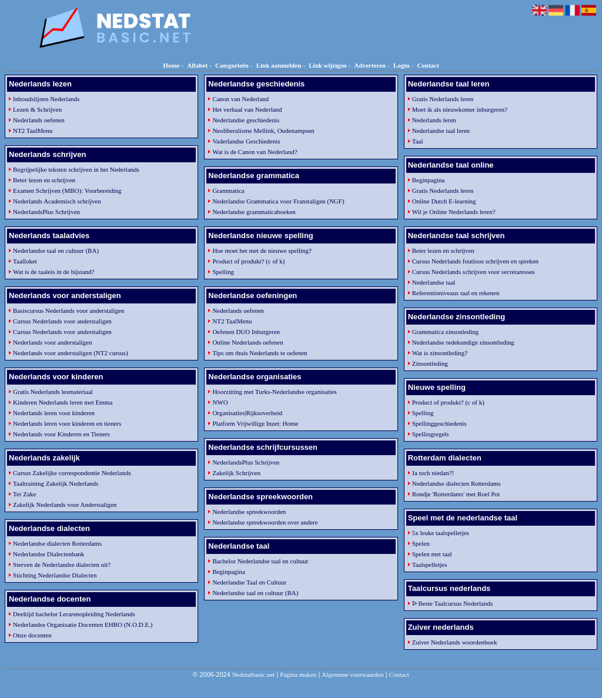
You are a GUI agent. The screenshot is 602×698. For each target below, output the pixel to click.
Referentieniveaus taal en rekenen (456, 292)
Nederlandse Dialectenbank (48, 553)
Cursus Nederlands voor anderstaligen (62, 321)
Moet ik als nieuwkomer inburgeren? (459, 109)
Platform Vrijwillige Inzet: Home (255, 423)
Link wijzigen (327, 65)
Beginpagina (228, 571)
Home (171, 65)
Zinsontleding (430, 363)
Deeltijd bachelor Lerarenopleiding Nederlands (74, 613)
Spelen (421, 543)
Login (401, 65)
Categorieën (232, 65)
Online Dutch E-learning (444, 201)
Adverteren (370, 65)
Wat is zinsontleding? (439, 352)
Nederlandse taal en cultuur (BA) (56, 250)
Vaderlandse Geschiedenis (246, 141)
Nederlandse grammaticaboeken (253, 211)
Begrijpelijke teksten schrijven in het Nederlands (76, 169)
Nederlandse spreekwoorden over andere (264, 522)
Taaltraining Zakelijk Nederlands (55, 483)
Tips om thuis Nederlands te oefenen (259, 352)
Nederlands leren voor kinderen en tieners (67, 423)
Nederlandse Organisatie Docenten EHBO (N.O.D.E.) (82, 624)
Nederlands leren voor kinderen (54, 412)
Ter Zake (24, 493)
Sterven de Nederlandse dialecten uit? (62, 564)
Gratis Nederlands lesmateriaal (53, 391)
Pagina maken (298, 674)
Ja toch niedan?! (433, 472)
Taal (417, 141)
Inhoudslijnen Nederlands (46, 98)
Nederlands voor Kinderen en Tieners (61, 433)
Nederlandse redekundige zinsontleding (463, 342)
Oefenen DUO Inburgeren (246, 331)
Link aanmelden (279, 65)
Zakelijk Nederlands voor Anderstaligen (64, 504)
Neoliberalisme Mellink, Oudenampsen (263, 130)
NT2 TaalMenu (32, 130)
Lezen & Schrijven (37, 109)
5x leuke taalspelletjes (440, 532)
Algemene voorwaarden (352, 674)
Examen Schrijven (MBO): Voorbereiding (67, 190)
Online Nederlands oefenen (247, 342)
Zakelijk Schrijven (236, 472)
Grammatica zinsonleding (445, 331)
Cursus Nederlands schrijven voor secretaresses (473, 271)
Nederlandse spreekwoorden (249, 511)
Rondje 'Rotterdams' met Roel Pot (456, 493)
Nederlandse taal (434, 282)
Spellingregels (430, 433)
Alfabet (197, 65)
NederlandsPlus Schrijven (46, 211)
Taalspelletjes (429, 564)
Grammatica (228, 190)
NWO (220, 402)
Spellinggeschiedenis (439, 423)
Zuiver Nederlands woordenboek (454, 642)
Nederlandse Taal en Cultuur (249, 582)
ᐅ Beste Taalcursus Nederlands (452, 603)
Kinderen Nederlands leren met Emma (62, 402)
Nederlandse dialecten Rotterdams (57, 543)
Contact (428, 65)
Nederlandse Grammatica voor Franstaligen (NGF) (278, 201)
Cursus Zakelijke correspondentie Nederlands (72, 472)
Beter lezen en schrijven (44, 179)
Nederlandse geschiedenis (245, 119)
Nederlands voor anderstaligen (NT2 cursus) (70, 352)
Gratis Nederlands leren (442, 98)
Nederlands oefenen (39, 119)
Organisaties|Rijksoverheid (247, 412)
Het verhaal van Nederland (247, 109)
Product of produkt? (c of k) (248, 261)
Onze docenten (32, 635)
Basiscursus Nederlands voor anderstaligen (68, 310)
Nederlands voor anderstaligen (52, 342)
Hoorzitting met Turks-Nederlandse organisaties (274, 391)
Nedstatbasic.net (253, 674)
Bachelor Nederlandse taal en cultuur (260, 561)
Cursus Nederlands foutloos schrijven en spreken (475, 261)
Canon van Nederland (240, 98)
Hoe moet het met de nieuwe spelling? (262, 250)
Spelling (223, 271)
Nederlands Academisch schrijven (57, 201)
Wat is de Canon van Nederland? (254, 151)
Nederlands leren (434, 119)
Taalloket (25, 261)
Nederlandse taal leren (441, 130)
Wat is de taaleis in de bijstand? (53, 271)
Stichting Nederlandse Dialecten (54, 575)
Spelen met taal (432, 553)
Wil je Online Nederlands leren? (454, 211)
